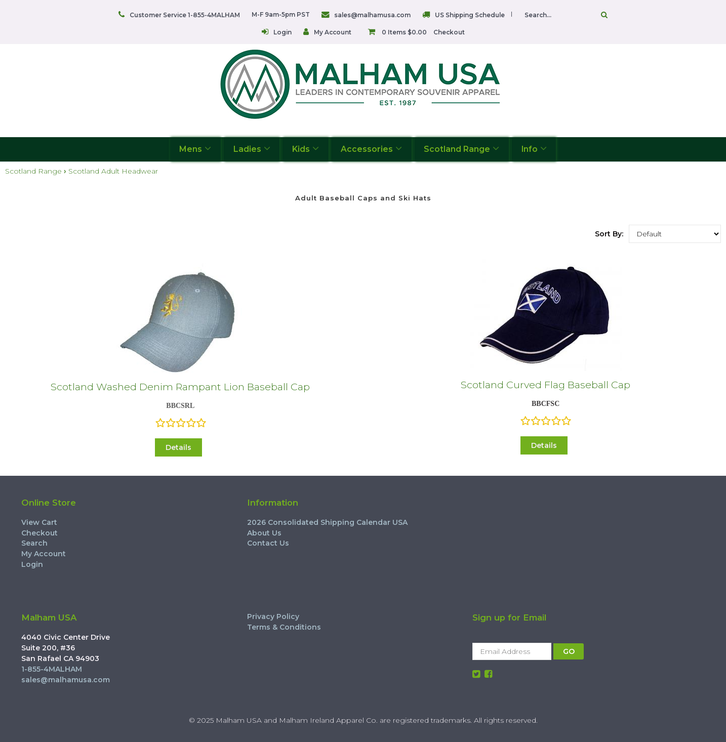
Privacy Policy (273, 616)
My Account (332, 32)
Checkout (449, 32)
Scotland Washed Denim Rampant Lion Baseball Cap (180, 387)
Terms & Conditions (284, 627)
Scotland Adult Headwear (113, 171)
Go (604, 14)
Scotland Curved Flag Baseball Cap (545, 385)
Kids (305, 148)
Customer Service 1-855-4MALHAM (185, 15)
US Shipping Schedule (470, 15)
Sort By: (609, 233)
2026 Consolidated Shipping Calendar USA (327, 522)
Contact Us (268, 543)
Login (282, 32)
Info (534, 148)
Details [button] (178, 447)
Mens (195, 148)
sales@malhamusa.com (372, 15)
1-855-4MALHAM (51, 669)
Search (34, 543)
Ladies (251, 148)
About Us (264, 533)
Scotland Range (461, 148)
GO (569, 651)
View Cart (39, 522)
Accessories (371, 148)
